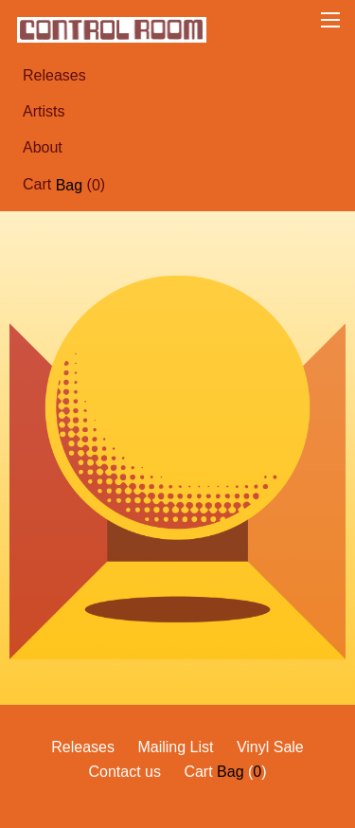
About (42, 147)
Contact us (124, 772)
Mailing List (175, 747)
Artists (43, 111)
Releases (54, 75)
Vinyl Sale (270, 747)
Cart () (64, 184)
